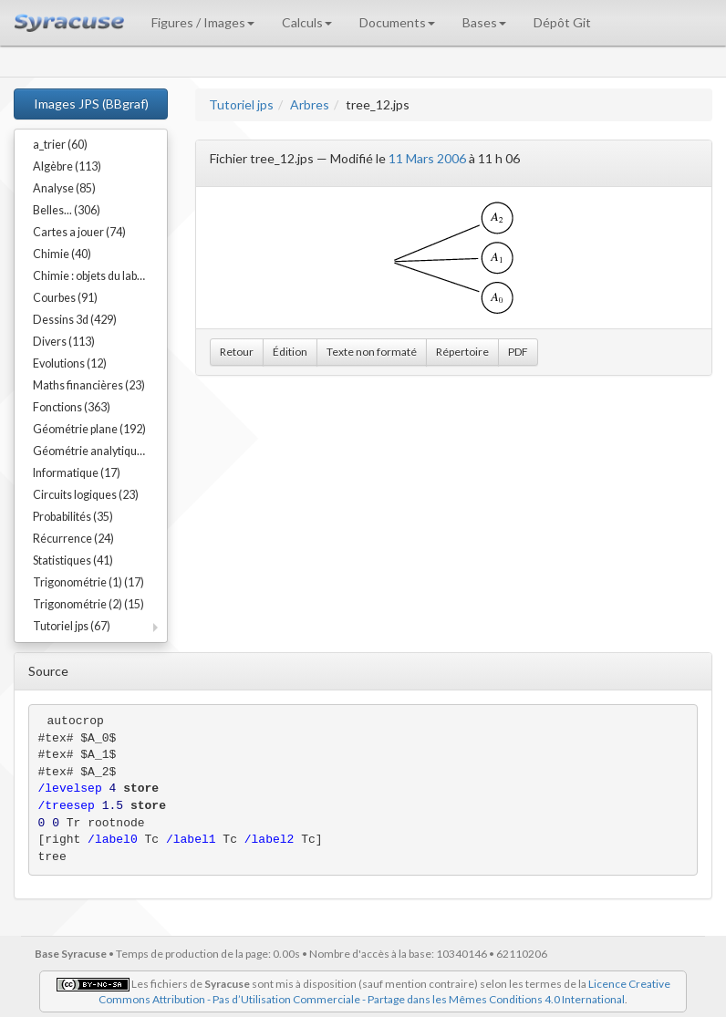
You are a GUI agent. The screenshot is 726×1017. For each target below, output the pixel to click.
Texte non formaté (372, 351)
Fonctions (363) (71, 407)
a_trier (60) (60, 144)
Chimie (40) (62, 254)
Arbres (309, 104)
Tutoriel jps (241, 104)
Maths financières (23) (89, 385)
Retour (237, 351)
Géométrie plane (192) (89, 429)
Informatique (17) (76, 473)
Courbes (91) (65, 298)
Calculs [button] (307, 22)
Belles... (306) (66, 210)
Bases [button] (484, 22)
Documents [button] (397, 22)
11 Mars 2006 (427, 158)
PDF (518, 351)
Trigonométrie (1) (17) (88, 582)
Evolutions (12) (70, 363)
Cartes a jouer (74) (79, 232)
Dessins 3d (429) (75, 320)
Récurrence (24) (73, 538)
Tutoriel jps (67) (71, 626)
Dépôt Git (562, 22)
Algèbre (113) (67, 166)
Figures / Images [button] (202, 22)
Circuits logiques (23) (86, 495)
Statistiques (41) (73, 560)
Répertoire (462, 351)
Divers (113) (64, 341)
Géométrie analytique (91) (99, 451)
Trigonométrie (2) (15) (88, 604)
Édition (290, 351)
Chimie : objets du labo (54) (99, 276)
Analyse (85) (64, 188)
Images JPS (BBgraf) (91, 103)
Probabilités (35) (73, 517)
